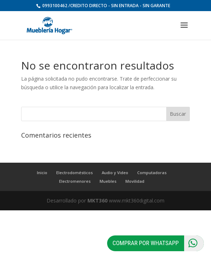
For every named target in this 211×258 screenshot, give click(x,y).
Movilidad (134, 181)
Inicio (42, 172)
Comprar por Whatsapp (158, 243)
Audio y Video (115, 172)
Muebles (108, 181)
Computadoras (152, 172)
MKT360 (97, 200)
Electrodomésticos (74, 172)
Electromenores (75, 181)
